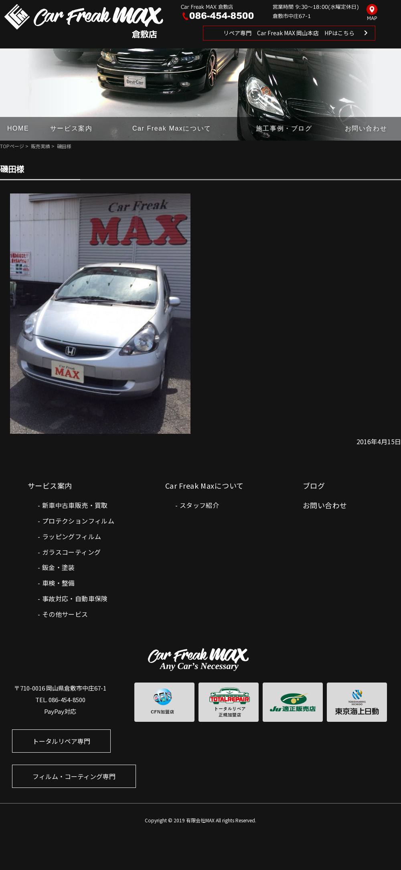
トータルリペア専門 (61, 741)
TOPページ (12, 146)
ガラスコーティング (71, 552)
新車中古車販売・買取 (75, 505)
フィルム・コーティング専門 (73, 776)
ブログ (314, 485)
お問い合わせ (366, 128)
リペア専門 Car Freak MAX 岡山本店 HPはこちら (288, 33)
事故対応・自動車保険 (75, 598)
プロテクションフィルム (78, 521)
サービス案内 (71, 128)
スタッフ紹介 (199, 505)
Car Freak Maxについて (171, 128)
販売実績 (40, 146)
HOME (18, 128)
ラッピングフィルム (71, 536)
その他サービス (65, 614)
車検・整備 (58, 583)
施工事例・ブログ (284, 128)
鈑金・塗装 (58, 567)
